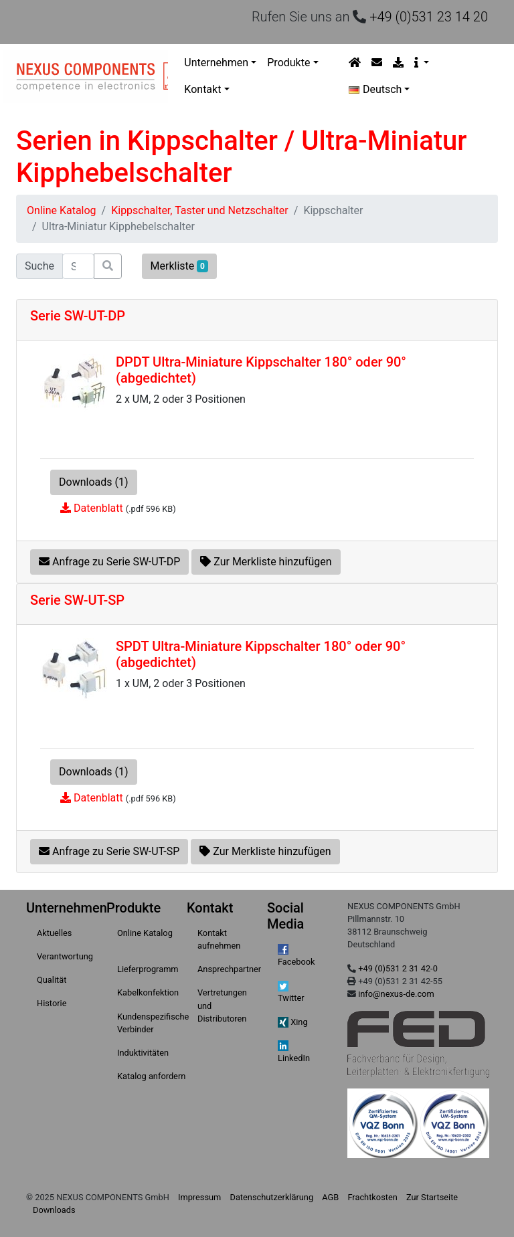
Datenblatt (98, 508)
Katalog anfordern (151, 1076)
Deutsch (375, 89)
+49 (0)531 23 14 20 (428, 17)
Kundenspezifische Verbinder (153, 1023)
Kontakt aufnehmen (218, 939)
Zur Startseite (432, 1197)
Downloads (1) (93, 482)
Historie (51, 1003)
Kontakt (202, 89)
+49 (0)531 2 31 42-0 (398, 968)
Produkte (288, 62)
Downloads (54, 1210)
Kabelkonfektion (148, 992)
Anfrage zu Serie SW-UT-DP (109, 561)
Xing (293, 1022)
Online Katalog (61, 210)
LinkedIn (294, 1051)
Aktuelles (54, 933)
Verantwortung (65, 956)
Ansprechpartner (229, 969)
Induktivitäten (143, 1053)
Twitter (291, 992)
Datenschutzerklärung (272, 1197)
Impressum (199, 1197)
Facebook (296, 955)
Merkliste (179, 266)
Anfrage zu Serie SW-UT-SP (109, 851)
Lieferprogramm (148, 969)
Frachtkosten (372, 1197)
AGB (330, 1197)
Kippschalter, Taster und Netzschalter (199, 210)
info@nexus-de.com (396, 994)
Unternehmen (216, 62)
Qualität (51, 980)
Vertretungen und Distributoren (222, 1005)
